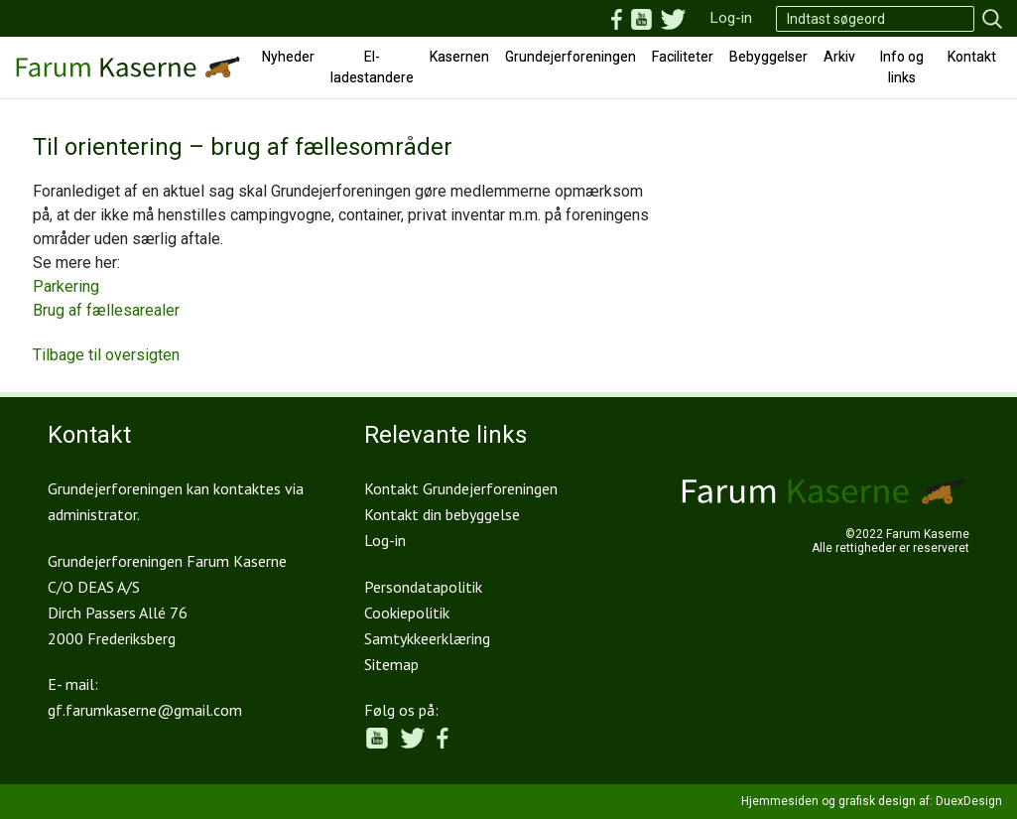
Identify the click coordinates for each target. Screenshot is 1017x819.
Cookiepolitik (406, 612)
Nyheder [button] (288, 57)
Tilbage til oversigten (106, 354)
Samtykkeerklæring (427, 638)
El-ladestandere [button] (372, 67)
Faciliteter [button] (682, 57)
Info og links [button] (902, 67)
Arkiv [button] (839, 57)
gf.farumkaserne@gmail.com (145, 710)
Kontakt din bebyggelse (442, 514)
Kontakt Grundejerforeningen (461, 488)
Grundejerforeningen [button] (570, 57)
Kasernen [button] (459, 57)
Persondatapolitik (423, 587)
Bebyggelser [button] (768, 57)
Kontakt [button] (972, 57)
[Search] (875, 19)
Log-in (731, 18)
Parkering (66, 286)
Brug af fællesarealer (106, 310)
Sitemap (391, 664)
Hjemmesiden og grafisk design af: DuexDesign (871, 801)
